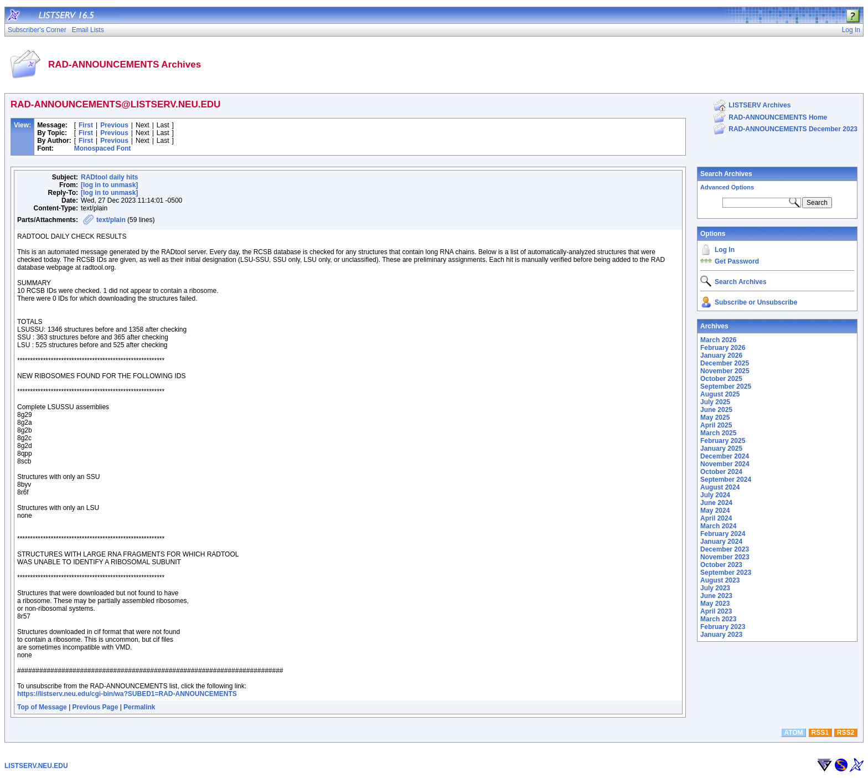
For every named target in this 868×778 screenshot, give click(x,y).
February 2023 (722, 627)
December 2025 (724, 363)
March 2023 (718, 619)
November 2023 (725, 557)
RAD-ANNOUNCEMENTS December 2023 (792, 129)
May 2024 (715, 510)
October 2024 (721, 472)
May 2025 (715, 417)
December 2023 (724, 549)
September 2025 (725, 386)
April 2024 (716, 518)
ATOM (793, 732)
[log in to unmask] (109, 185)
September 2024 (725, 479)
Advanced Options (727, 187)
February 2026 (722, 348)
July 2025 (715, 402)
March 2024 (718, 526)
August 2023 (720, 580)
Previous (114, 125)
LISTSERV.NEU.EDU (36, 766)
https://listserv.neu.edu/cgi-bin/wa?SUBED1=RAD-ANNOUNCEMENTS (127, 694)
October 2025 (721, 379)
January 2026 (721, 355)
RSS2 (845, 732)
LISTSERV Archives (759, 105)
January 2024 (721, 541)
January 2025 (721, 448)
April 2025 (716, 425)
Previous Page (95, 707)
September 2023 (725, 572)
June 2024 (716, 503)
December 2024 (724, 456)
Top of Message (42, 707)
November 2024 (725, 464)
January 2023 (721, 634)
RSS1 (820, 732)
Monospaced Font (102, 148)
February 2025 (722, 441)
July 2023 (715, 588)
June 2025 (716, 410)
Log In (725, 250)
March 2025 (718, 433)
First (86, 125)
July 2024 (715, 495)
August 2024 (720, 487)
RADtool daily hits (109, 177)
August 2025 (720, 394)
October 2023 (721, 565)
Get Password (737, 261)
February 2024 (722, 534)
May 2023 (715, 603)
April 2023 (716, 611)
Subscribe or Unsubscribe (756, 302)
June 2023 (716, 596)
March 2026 (718, 340)
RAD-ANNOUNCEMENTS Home (777, 117)
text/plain (111, 220)
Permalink (139, 707)
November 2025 (725, 371)
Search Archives (726, 174)
